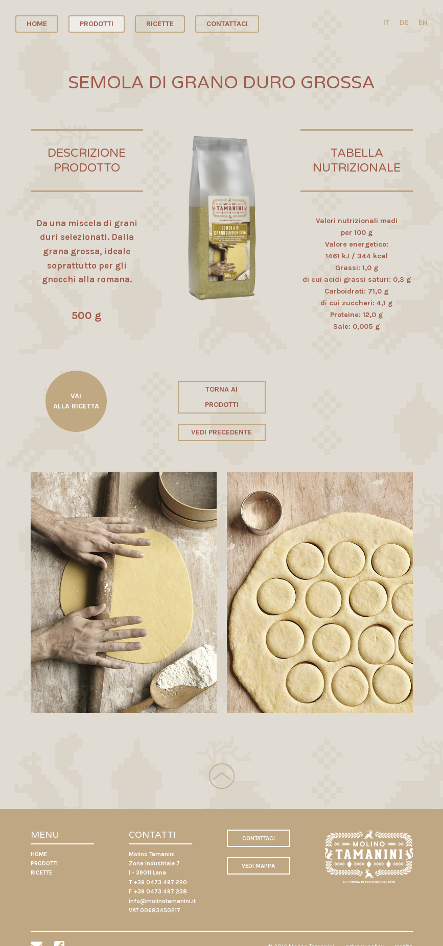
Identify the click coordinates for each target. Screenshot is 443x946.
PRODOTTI (96, 23)
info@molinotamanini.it (162, 901)
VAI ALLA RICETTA (76, 401)
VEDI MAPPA (258, 865)
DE (404, 22)
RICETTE (160, 23)
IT (386, 22)
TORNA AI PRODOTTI (222, 397)
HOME (37, 23)
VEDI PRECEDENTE (221, 432)
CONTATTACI (227, 23)
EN (423, 22)
